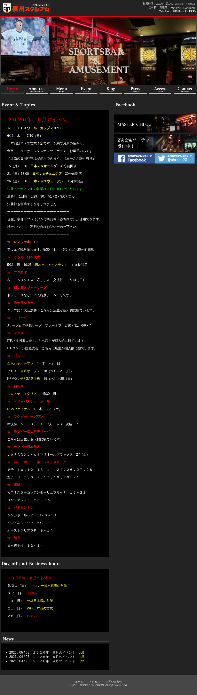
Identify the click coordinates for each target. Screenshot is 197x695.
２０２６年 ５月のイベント (54, 656)
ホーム (79, 681)
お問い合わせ (111, 681)
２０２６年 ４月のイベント (54, 661)
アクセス (92, 681)
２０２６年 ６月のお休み (29, 578)
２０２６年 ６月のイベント (39, 119)
